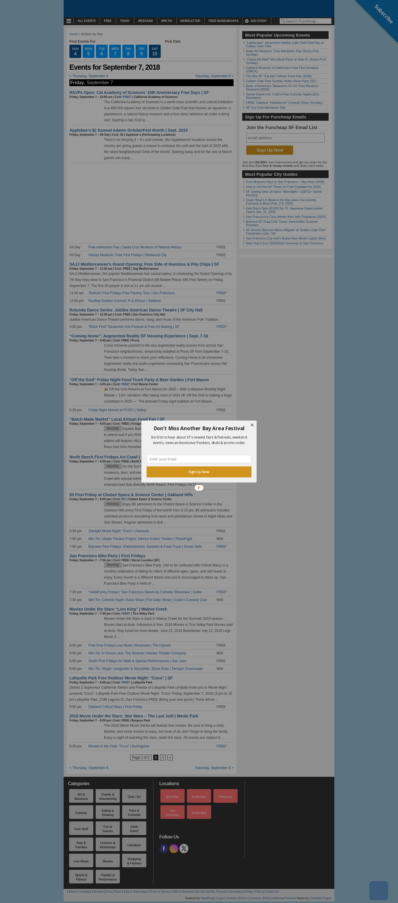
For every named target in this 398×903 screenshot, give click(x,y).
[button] (199, 428)
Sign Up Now (199, 472)
